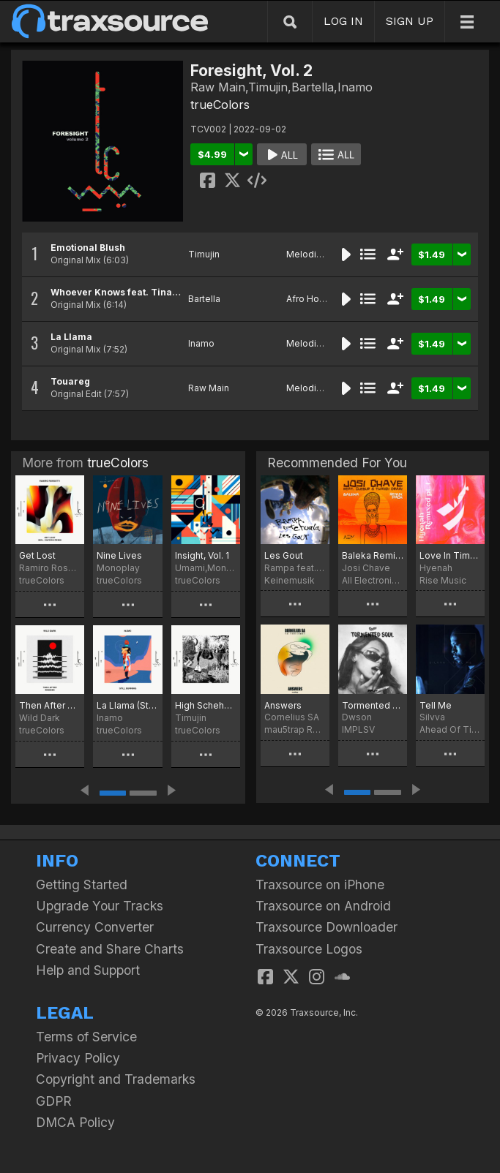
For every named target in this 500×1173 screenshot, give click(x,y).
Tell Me (435, 705)
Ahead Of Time (450, 729)
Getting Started (81, 884)
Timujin (204, 254)
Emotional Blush (88, 247)
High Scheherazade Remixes (205, 705)
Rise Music (442, 580)
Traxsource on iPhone (319, 884)
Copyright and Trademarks (115, 1079)
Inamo (201, 343)
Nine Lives (119, 555)
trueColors (220, 104)
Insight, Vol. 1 (202, 555)
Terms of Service (86, 1036)
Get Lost (37, 555)
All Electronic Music (372, 580)
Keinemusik (289, 580)
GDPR (54, 1101)
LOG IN (343, 21)
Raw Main (208, 387)
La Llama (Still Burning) (127, 705)
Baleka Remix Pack (372, 555)
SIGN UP (409, 21)
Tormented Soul (372, 705)
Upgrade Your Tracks (99, 905)
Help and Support (88, 970)
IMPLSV (358, 729)
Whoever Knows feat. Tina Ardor (126, 292)
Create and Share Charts (110, 949)
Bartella (204, 298)
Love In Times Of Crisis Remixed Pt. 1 (450, 555)
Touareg (70, 381)
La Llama (71, 336)
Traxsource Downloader (326, 927)
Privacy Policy (78, 1057)
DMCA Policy (75, 1122)
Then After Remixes (50, 705)
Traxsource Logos (308, 949)
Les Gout (283, 555)
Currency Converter (95, 927)
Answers (283, 705)
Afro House (310, 298)
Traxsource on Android (323, 905)
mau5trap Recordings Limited (295, 729)
